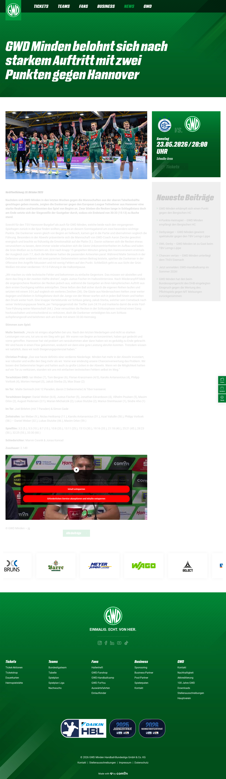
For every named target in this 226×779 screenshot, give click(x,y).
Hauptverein (184, 698)
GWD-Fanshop (99, 672)
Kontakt (139, 688)
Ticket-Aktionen (14, 667)
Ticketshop (11, 672)
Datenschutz (141, 762)
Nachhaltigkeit (186, 672)
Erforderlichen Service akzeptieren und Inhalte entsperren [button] (76, 498)
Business (106, 6)
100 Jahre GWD (186, 682)
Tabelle (52, 672)
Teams (64, 6)
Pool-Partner (141, 677)
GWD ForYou (98, 682)
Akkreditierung (185, 677)
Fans (83, 6)
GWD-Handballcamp (102, 677)
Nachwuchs (55, 688)
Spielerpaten (141, 682)
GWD (148, 6)
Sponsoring (141, 667)
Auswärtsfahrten (100, 688)
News (129, 6)
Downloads (184, 688)
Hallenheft (97, 667)
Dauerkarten (12, 677)
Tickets (41, 6)
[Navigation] (218, 7)
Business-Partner (144, 672)
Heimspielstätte (14, 682)
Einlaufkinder (98, 693)
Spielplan (53, 677)
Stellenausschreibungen (191, 693)
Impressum (125, 762)
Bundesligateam (57, 667)
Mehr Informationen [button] (76, 488)
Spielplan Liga (56, 682)
